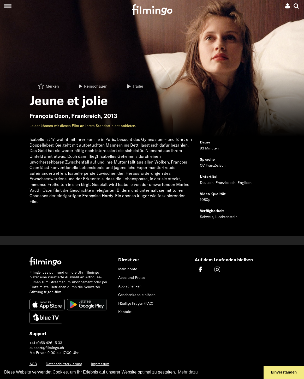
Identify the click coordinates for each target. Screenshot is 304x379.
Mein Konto (127, 269)
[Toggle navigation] (7, 6)
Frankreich (86, 115)
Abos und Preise (131, 277)
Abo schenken (129, 286)
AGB (33, 364)
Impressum (100, 364)
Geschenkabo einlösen (137, 294)
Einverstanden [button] (284, 372)
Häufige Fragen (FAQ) (135, 303)
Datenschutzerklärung (64, 364)
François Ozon (48, 115)
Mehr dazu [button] (188, 372)
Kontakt (125, 311)
